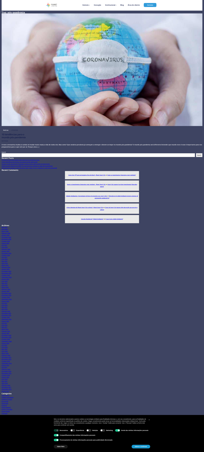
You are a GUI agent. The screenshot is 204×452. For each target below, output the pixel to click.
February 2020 (6, 355)
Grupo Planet (6, 411)
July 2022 (4, 303)
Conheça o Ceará (7, 399)
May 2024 (4, 261)
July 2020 (4, 345)
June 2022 (5, 305)
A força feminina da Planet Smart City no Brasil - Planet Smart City (85, 207)
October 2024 (6, 255)
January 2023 (5, 291)
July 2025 (4, 245)
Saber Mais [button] (60, 446)
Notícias (5, 130)
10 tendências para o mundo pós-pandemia (14, 136)
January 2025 (5, 251)
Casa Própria (5, 395)
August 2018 (5, 377)
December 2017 (6, 387)
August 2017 (5, 391)
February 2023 (6, 289)
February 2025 (6, 249)
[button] (149, 419)
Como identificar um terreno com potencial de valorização (20, 162)
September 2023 (7, 277)
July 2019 (4, 367)
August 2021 (5, 321)
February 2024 (6, 267)
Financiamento (6, 407)
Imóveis (85, 5)
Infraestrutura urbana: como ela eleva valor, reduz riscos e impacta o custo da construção (29, 168)
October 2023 (6, 275)
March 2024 (5, 265)
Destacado (5, 403)
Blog (122, 5)
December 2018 (6, 371)
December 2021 (6, 313)
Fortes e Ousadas (7, 409)
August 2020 (5, 343)
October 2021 (6, 317)
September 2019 (7, 363)
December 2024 (6, 253)
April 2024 (5, 263)
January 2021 (5, 333)
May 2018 (4, 381)
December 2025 (6, 237)
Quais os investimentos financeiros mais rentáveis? (121, 175)
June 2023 (5, 281)
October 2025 (6, 241)
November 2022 (6, 295)
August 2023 (5, 279)
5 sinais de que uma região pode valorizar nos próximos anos (20, 160)
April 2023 (5, 285)
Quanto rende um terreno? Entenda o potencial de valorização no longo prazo (26, 164)
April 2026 (5, 229)
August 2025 (5, 243)
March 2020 (5, 353)
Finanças (4, 405)
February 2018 (6, 385)
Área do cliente (134, 5)
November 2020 (6, 337)
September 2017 (7, 389)
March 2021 (5, 329)
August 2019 (5, 365)
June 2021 (5, 325)
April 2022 (5, 309)
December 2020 (6, 335)
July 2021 (4, 323)
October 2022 (6, 297)
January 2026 (5, 235)
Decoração (5, 401)
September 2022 (7, 299)
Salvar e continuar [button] (141, 446)
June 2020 (5, 347)
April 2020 (5, 351)
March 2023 (5, 287)
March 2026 (5, 231)
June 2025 (5, 247)
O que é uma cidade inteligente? (114, 219)
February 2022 (6, 311)
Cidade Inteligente (7, 397)
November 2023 (6, 273)
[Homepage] (51, 6)
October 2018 (6, 375)
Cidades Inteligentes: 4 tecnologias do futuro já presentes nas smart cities (86, 196)
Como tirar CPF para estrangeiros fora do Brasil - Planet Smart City (86, 175)
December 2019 (6, 357)
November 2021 (6, 315)
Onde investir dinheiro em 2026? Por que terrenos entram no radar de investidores (27, 166)
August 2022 (5, 301)
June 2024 (5, 259)
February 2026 (6, 233)
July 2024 (4, 257)
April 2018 (5, 383)
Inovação (97, 5)
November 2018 (6, 373)
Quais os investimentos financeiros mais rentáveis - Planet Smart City (86, 184)
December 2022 (6, 293)
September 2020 (7, 341)
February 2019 (6, 369)
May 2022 (4, 307)
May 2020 (4, 349)
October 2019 (6, 361)
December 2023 (6, 271)
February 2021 (6, 331)
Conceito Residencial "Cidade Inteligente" (92, 219)
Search (4, 152)
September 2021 (7, 319)
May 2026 (4, 227)
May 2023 (4, 283)
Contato (150, 5)
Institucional (110, 5)
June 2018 (5, 379)
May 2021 (4, 327)
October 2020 (6, 339)
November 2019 (6, 359)
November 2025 (6, 239)
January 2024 (5, 269)
